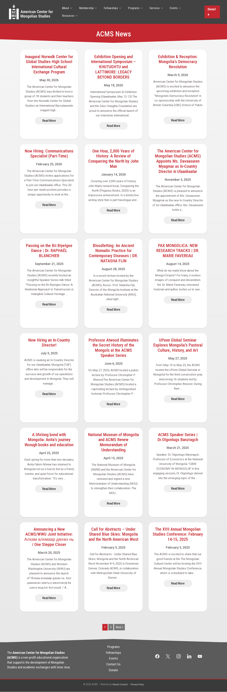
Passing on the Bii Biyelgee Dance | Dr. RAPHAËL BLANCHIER (49, 250)
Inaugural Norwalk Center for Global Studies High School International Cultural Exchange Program (49, 64)
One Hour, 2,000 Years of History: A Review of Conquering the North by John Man (113, 159)
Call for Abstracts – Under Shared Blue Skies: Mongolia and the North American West (113, 534)
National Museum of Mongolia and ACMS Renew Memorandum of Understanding (113, 442)
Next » (119, 627)
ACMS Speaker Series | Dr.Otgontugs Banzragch (177, 437)
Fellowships (109, 12)
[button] (212, 12)
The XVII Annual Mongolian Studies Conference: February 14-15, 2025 (178, 534)
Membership (85, 12)
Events (169, 12)
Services (151, 12)
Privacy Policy (137, 684)
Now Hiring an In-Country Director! (49, 343)
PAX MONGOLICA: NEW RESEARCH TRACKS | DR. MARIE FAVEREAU (178, 250)
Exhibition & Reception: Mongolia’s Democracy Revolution (178, 61)
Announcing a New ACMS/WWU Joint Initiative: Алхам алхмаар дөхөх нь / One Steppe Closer (49, 537)
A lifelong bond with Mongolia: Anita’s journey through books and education (49, 439)
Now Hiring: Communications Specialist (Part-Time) (49, 154)
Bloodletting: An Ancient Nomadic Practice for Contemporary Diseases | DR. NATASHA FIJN (113, 253)
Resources (188, 12)
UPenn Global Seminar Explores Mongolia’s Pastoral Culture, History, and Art (178, 345)
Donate (113, 670)
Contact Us (113, 664)
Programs (131, 12)
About (65, 12)
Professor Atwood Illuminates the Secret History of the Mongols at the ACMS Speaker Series (113, 348)
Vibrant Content (119, 684)
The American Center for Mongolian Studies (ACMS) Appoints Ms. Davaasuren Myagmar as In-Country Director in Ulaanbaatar (178, 161)
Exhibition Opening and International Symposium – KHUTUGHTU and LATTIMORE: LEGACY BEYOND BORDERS (113, 67)
